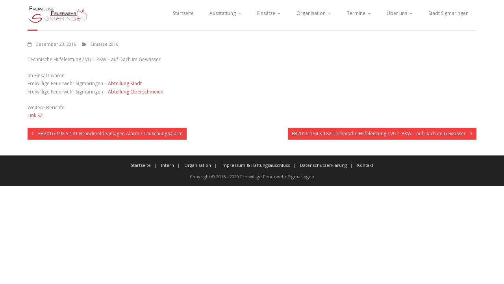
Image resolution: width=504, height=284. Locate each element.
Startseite (183, 13)
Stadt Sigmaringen (448, 13)
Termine (356, 13)
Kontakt (365, 165)
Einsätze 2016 (104, 44)
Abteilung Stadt (125, 83)
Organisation (311, 13)
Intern (167, 165)
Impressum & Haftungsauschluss (255, 165)
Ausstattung (222, 13)
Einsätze (266, 13)
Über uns (397, 13)
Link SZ (35, 115)
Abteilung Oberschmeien (135, 91)
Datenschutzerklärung (323, 165)
